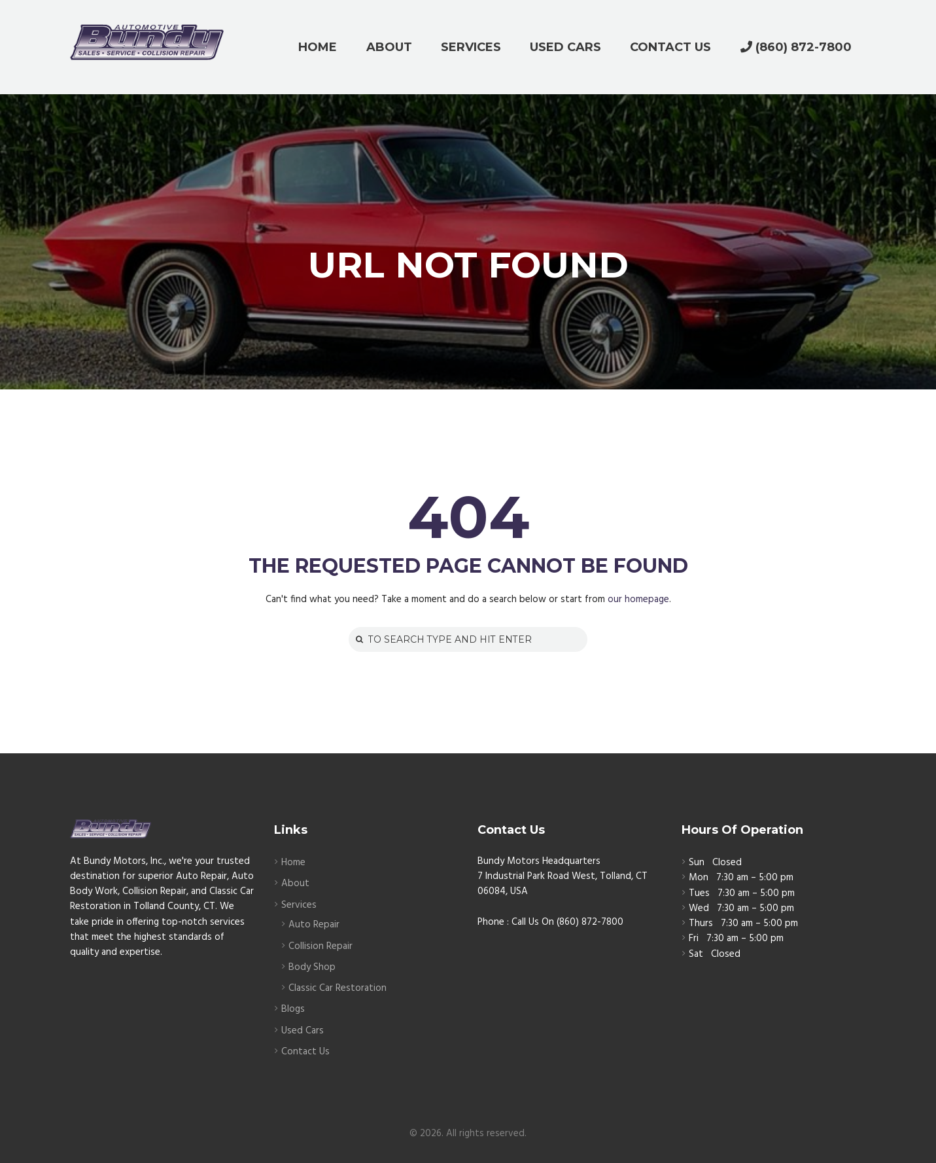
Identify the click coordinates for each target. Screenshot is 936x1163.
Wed (699, 908)
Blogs (293, 1009)
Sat (696, 954)
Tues (699, 893)
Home (293, 862)
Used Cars (302, 1031)
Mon (698, 878)
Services (299, 905)
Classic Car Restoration (337, 988)
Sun (696, 862)
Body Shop (312, 967)
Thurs (701, 923)
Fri (694, 938)
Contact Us (305, 1052)
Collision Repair (320, 946)
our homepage (638, 599)
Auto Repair (313, 925)
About (295, 883)
